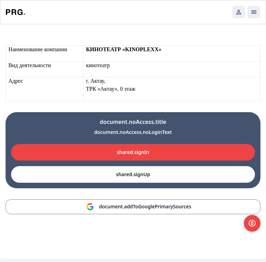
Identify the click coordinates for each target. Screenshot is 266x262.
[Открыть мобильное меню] (254, 12)
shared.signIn (133, 152)
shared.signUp (133, 174)
